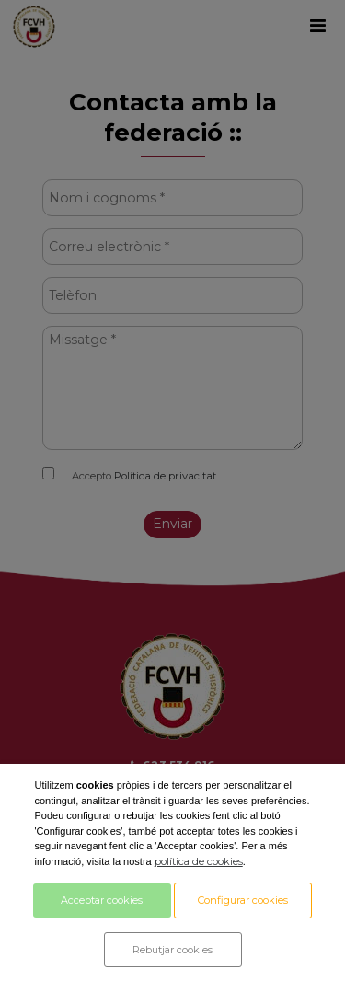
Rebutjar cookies (172, 949)
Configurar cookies (243, 900)
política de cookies (199, 861)
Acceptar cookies (102, 900)
